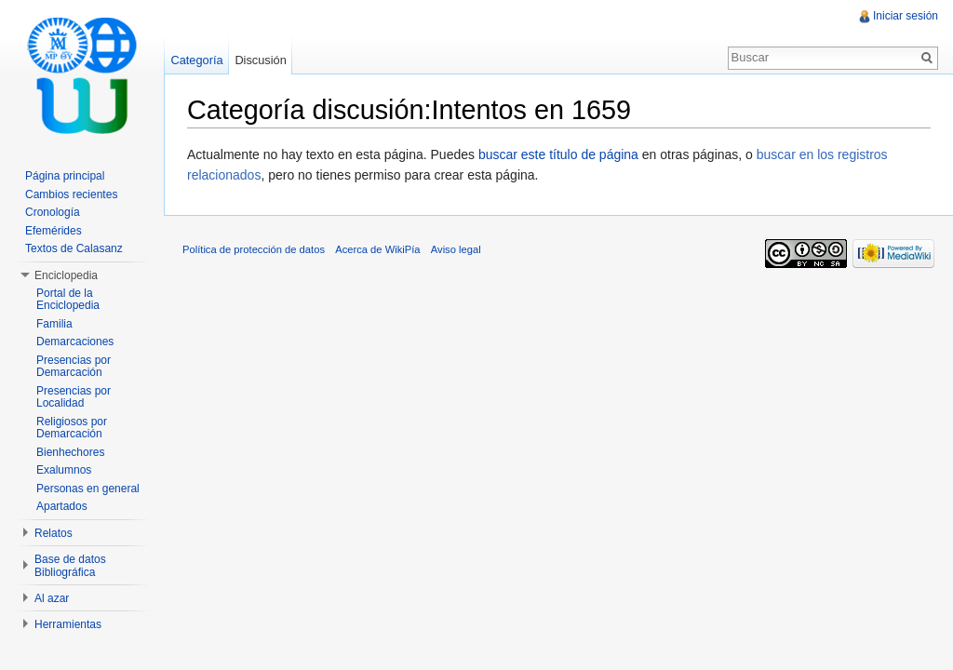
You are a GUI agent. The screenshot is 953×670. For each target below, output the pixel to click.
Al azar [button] (51, 598)
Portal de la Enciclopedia (68, 300)
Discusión (260, 60)
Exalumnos (63, 469)
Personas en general (88, 488)
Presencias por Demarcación (73, 367)
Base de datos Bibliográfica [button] (70, 566)
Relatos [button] (53, 533)
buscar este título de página (558, 154)
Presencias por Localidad (73, 397)
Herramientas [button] (67, 624)
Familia (54, 323)
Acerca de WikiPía (377, 249)
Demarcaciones (75, 341)
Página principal (64, 175)
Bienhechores (70, 452)
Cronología (52, 212)
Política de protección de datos (253, 249)
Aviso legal (456, 249)
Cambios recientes (71, 194)
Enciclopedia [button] (66, 275)
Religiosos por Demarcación (71, 428)
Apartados (61, 506)
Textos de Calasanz (74, 248)
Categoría (196, 60)
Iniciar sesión (905, 15)
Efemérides (53, 230)
